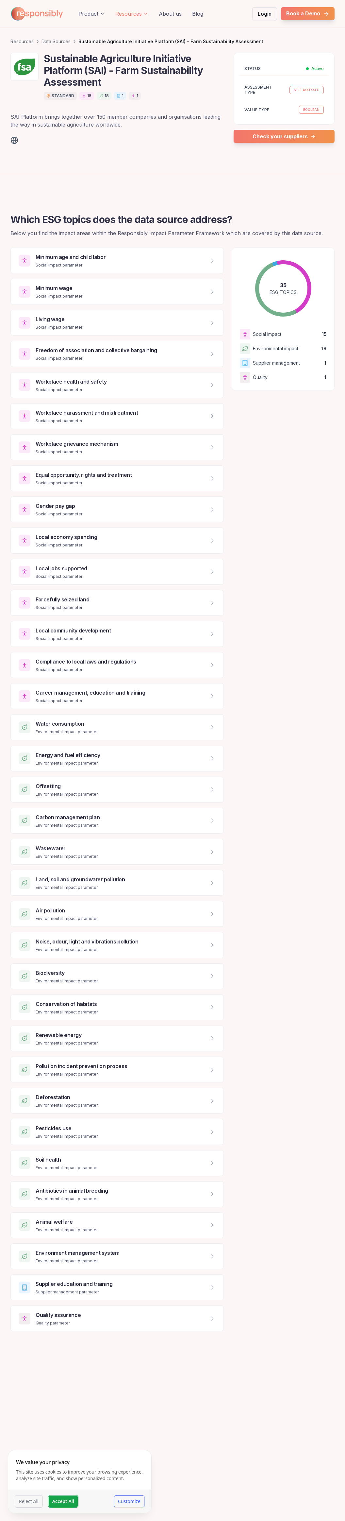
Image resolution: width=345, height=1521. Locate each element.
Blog (197, 13)
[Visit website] (14, 140)
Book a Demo (307, 13)
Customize (129, 1501)
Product (91, 13)
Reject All (29, 1501)
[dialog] (80, 1481)
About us (170, 13)
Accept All (63, 1501)
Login (264, 13)
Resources (131, 13)
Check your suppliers (284, 136)
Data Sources (56, 41)
